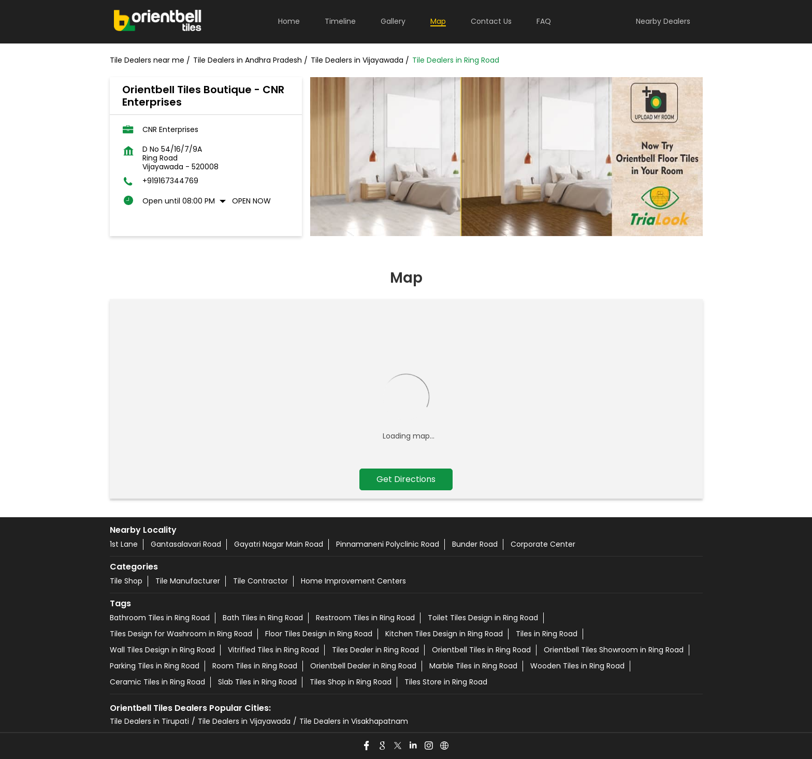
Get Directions (406, 479)
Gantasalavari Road (186, 544)
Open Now (251, 201)
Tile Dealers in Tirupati (149, 721)
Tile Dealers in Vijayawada (244, 721)
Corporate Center (543, 544)
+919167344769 (170, 181)
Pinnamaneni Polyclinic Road (387, 544)
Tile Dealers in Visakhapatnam (353, 721)
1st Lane (124, 544)
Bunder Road (475, 544)
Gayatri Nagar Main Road (278, 544)
